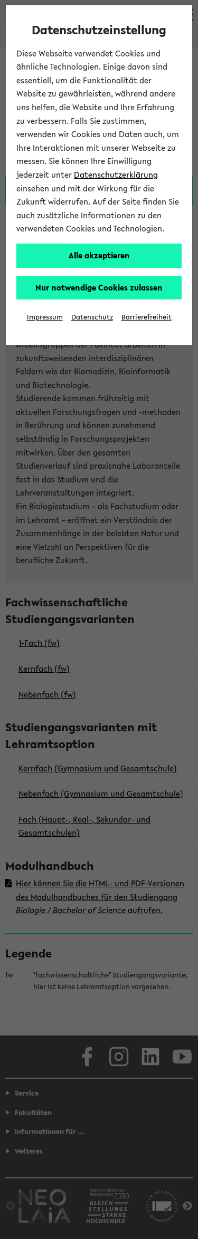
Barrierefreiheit (146, 317)
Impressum (45, 317)
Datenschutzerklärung (116, 174)
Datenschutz (92, 317)
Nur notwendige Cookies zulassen (99, 287)
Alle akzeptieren (99, 255)
